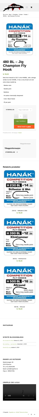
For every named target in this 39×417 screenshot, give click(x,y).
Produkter (15, 14)
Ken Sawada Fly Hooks (8, 340)
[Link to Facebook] (28, 414)
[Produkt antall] (20, 116)
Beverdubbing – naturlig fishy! (10, 344)
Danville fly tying (7, 347)
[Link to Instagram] (31, 414)
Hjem (10, 14)
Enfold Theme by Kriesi (22, 412)
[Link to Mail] (34, 414)
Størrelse (10, 109)
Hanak (25, 14)
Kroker (21, 14)
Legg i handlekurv (21, 121)
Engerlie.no (12, 412)
